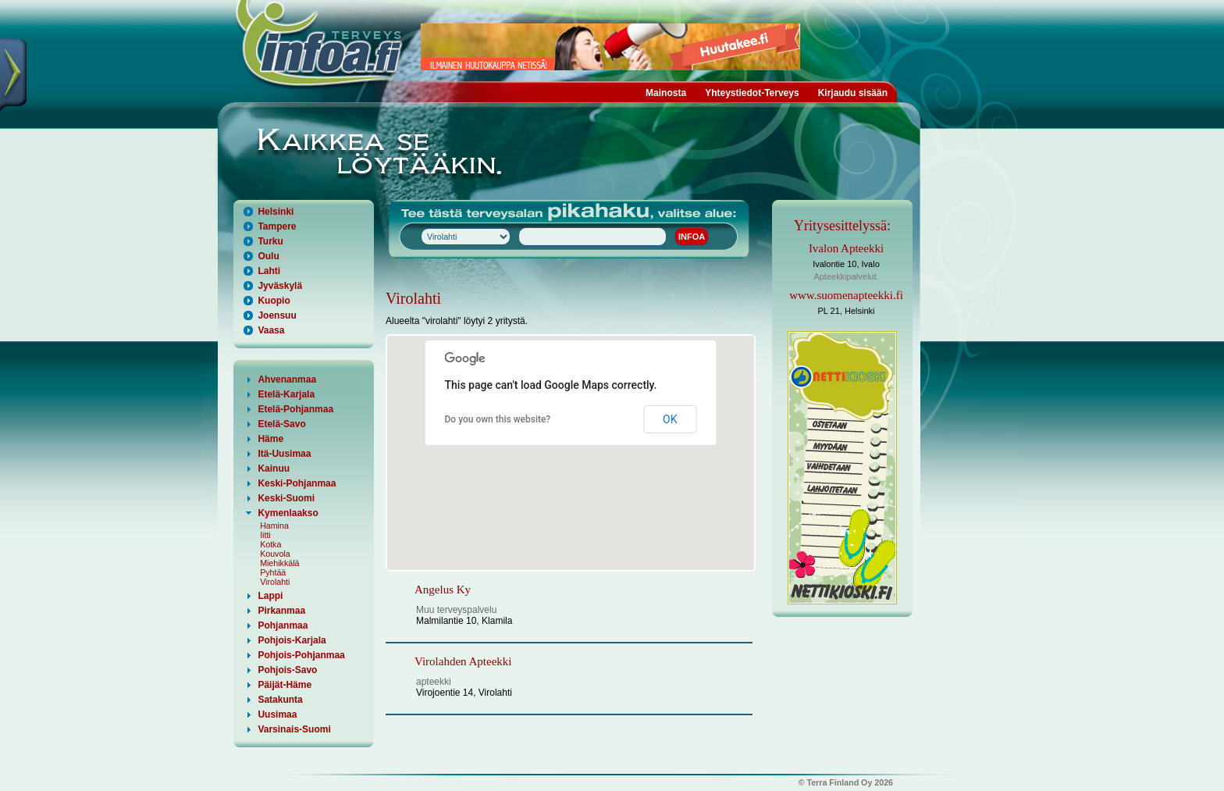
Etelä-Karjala (286, 394)
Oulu (268, 256)
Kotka (270, 544)
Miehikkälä (279, 563)
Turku (270, 241)
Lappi (270, 595)
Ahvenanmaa (287, 379)
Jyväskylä (280, 285)
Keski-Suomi (286, 498)
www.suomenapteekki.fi (846, 295)
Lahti (269, 270)
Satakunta (280, 699)
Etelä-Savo (281, 424)
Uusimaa (277, 714)
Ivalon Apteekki (846, 248)
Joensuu (277, 315)
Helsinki (276, 211)
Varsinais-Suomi (294, 729)
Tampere (277, 226)
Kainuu (274, 468)
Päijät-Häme (284, 684)
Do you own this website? (498, 419)
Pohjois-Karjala (292, 640)
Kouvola (275, 553)
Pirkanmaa (281, 610)
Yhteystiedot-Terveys (752, 92)
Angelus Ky (443, 589)
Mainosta (666, 92)
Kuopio (274, 300)
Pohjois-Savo (287, 670)
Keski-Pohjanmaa (297, 483)
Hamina (274, 525)
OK (670, 419)
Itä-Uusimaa (284, 453)
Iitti (265, 535)
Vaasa (271, 330)
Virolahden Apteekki (463, 661)
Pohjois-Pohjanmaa (301, 655)
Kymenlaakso (288, 513)
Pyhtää (273, 572)
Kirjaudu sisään (853, 92)
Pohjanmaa (283, 625)
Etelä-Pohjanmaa (295, 409)
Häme (270, 438)
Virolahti (275, 581)
